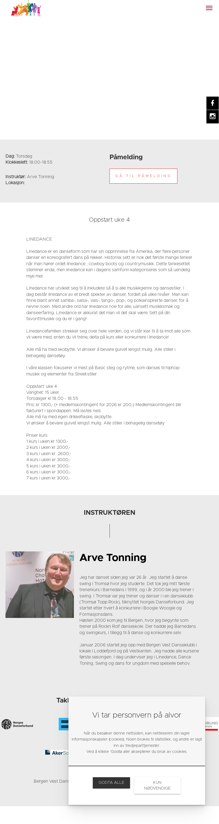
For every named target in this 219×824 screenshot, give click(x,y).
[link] (26, 8)
